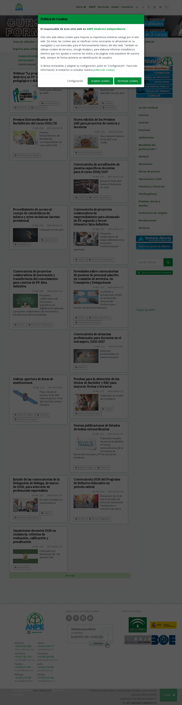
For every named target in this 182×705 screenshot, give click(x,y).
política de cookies (104, 70)
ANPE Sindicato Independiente (106, 29)
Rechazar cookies (128, 81)
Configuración (75, 81)
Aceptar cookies (100, 81)
